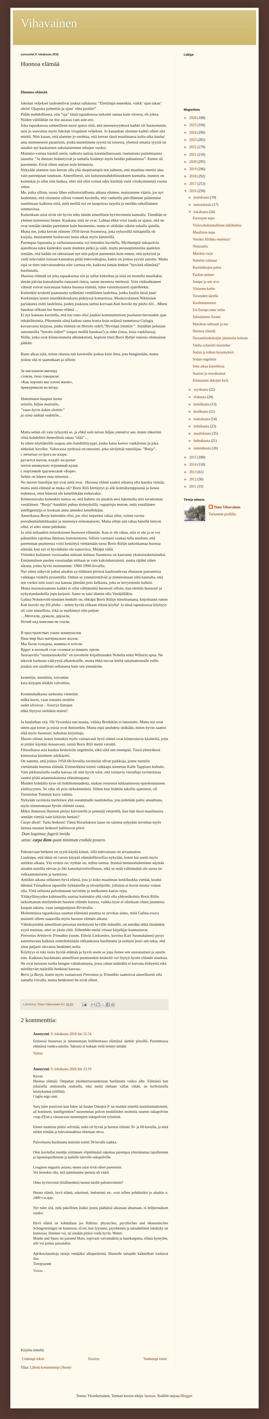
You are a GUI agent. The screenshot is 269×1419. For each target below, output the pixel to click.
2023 (193, 140)
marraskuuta (202, 205)
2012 (193, 479)
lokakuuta (201, 212)
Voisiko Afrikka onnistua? (211, 239)
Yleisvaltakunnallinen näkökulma (217, 225)
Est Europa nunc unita (209, 310)
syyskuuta (201, 389)
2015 (193, 457)
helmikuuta (202, 441)
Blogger (186, 1396)
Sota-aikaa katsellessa (208, 366)
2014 (193, 464)
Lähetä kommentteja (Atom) (50, 1367)
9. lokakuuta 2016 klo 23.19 (71, 1069)
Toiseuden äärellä (205, 296)
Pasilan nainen (203, 275)
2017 (193, 184)
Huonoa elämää (204, 331)
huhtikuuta (201, 426)
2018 (193, 176)
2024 (193, 132)
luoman (149, 1396)
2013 (193, 472)
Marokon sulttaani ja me (210, 324)
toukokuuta (202, 419)
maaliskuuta (202, 433)
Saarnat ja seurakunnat (209, 373)
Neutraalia (200, 246)
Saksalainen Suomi (206, 317)
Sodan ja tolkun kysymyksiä (213, 352)
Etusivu (93, 1359)
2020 (193, 162)
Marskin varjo (203, 253)
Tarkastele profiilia (222, 514)
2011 (193, 486)
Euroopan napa (203, 218)
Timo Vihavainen (227, 507)
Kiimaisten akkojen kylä (210, 380)
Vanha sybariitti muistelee (211, 345)
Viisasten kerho (204, 289)
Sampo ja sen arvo (206, 282)
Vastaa (38, 1053)
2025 (193, 125)
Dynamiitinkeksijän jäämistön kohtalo (220, 338)
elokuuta (200, 397)
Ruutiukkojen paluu (207, 267)
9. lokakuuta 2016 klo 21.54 (71, 1034)
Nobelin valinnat (205, 260)
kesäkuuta (201, 411)
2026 (193, 118)
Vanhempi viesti (155, 1359)
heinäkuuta (201, 404)
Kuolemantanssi (204, 303)
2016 (193, 191)
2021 (193, 154)
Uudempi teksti (33, 1359)
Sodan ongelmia (204, 359)
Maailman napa (204, 232)
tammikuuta (202, 448)
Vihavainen (49, 23)
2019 (193, 169)
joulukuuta (201, 197)
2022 (193, 147)
